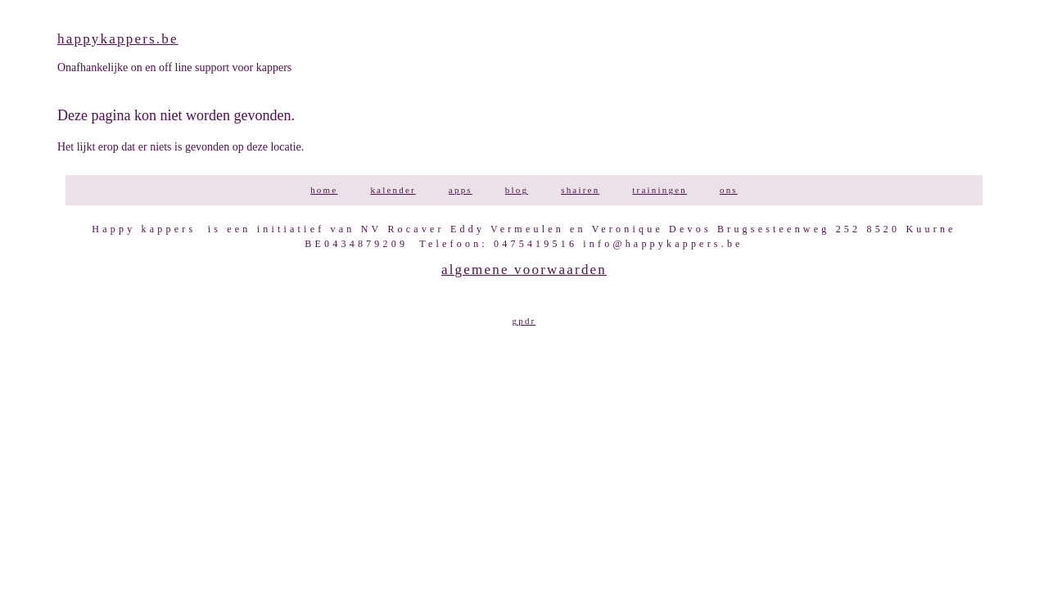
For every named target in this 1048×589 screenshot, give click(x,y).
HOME (323, 190)
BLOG (516, 190)
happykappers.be (117, 39)
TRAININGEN (659, 190)
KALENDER (392, 190)
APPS (460, 190)
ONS (729, 190)
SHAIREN (580, 190)
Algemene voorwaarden (524, 269)
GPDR (524, 321)
